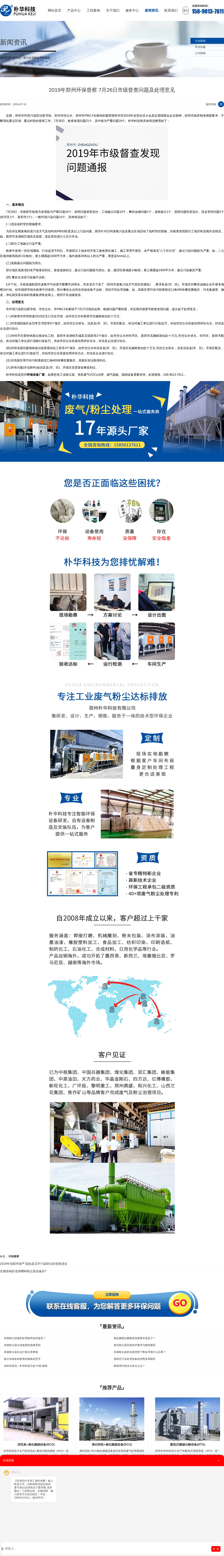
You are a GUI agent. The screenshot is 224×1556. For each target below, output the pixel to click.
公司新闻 (200, 53)
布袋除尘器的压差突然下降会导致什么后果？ (140, 1351)
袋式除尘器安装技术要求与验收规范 (134, 1345)
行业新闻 (200, 40)
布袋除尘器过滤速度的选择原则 (22, 1345)
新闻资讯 (151, 10)
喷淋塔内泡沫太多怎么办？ (129, 1365)
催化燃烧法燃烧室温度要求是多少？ (134, 1338)
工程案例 (93, 10)
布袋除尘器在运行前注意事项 (21, 1351)
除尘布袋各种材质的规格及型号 (22, 1358)
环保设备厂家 (36, 374)
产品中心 (74, 10)
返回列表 (211, 104)
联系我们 (171, 10)
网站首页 (54, 10)
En (186, 10)
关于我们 (112, 10)
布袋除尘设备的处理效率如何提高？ (25, 1338)
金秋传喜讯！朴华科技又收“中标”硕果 (25, 1365)
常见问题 (200, 46)
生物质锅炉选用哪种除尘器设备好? (23, 1271)
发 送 (216, 1548)
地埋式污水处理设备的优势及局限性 (134, 1358)
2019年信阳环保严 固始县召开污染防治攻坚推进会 (33, 1263)
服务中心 (132, 10)
